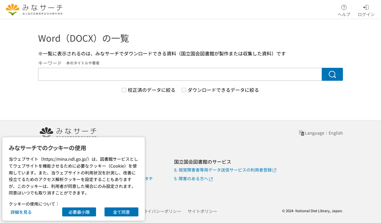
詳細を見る (21, 212)
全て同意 (121, 212)
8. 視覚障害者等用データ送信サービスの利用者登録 (225, 170)
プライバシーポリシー (160, 211)
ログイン (366, 10)
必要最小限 (79, 212)
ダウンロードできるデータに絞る (223, 89)
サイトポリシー (202, 211)
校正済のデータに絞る (151, 89)
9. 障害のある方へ (194, 178)
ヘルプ (344, 10)
